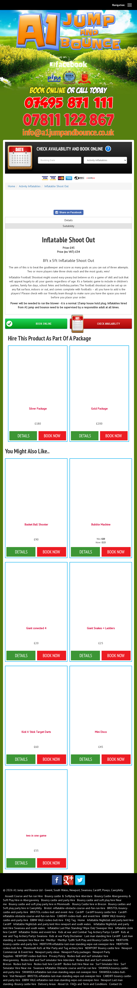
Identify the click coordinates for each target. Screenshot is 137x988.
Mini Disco (101, 732)
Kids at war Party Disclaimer (65, 936)
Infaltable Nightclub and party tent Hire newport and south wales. (52, 924)
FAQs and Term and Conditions (88, 984)
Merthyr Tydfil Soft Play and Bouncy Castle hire (86, 940)
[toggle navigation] (129, 5)
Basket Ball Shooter (36, 524)
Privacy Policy (57, 956)
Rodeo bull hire (22, 964)
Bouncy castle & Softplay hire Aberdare (68, 896)
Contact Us (115, 984)
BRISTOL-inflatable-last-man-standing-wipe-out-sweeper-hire (64, 976)
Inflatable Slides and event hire (37, 932)
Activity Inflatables (30, 186)
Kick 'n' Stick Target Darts (36, 732)
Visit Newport (18, 976)
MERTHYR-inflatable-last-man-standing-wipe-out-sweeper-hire (77, 944)
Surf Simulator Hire (107, 964)
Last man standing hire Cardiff (102, 936)
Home (11, 186)
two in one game (36, 835)
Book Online (44, 323)
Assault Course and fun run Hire (24, 896)
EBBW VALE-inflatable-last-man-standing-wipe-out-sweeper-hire (60, 980)
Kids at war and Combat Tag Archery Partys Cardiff (88, 932)
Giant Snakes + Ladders (101, 628)
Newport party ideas (47, 952)
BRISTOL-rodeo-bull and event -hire (51, 912)
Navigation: (118, 5)
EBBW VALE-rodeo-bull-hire (46, 920)
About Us (63, 984)
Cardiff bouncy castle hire (101, 912)
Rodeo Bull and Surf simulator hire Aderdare (47, 960)
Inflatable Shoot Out (56, 186)
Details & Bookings (37, 435)
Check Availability (108, 323)
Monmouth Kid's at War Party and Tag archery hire (53, 948)
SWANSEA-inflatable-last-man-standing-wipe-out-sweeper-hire (59, 972)
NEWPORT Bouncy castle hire (102, 948)
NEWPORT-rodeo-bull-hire (31, 956)
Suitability (68, 226)
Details (69, 220)
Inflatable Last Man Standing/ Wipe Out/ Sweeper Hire (80, 928)
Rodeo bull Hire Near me (79, 964)
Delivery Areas (47, 984)
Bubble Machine (100, 524)
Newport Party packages (76, 952)
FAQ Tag (70, 920)
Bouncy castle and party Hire (58, 900)
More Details (36, 552)
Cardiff (79, 912)
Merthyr (51, 940)
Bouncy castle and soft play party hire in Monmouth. (39, 904)
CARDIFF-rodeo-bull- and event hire (78, 916)
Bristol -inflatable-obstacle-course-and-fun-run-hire (74, 908)
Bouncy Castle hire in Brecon (89, 904)
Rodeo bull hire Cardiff (48, 964)
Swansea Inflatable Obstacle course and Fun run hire (64, 968)
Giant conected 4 (36, 628)
